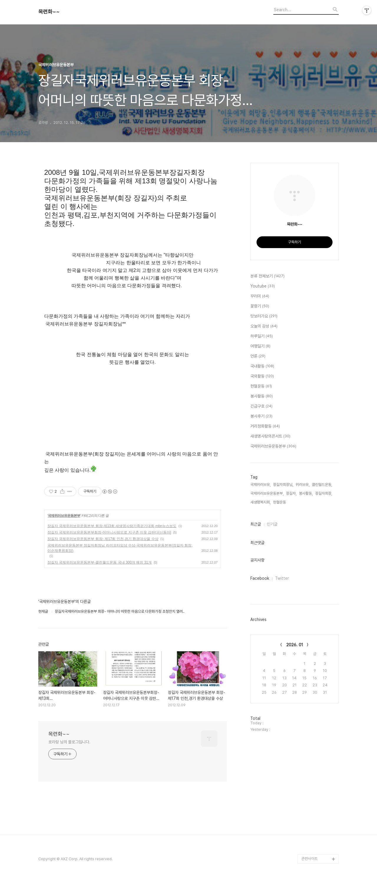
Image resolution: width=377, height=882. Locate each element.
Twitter (282, 578)
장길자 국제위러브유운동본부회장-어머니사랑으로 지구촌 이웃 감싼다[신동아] (109, 532)
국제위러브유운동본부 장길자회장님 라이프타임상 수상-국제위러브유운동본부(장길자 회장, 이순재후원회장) (120, 548)
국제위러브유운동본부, (267, 493)
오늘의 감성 (263, 326)
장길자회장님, (283, 484)
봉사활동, (306, 493)
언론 (257, 356)
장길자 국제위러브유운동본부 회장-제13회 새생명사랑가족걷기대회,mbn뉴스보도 (111, 526)
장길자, (291, 493)
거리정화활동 (265, 426)
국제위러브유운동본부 (64, 516)
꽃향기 (259, 306)
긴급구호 (261, 406)
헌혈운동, (280, 502)
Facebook (259, 578)
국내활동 (262, 366)
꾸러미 (259, 296)
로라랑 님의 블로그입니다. (69, 742)
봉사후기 (261, 416)
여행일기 (260, 346)
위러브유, (303, 484)
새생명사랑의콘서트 (270, 436)
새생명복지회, (260, 502)
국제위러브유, (260, 484)
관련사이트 (309, 858)
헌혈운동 (261, 386)
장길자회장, (323, 493)
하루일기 (261, 336)
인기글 (272, 524)
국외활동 (262, 376)
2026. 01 (294, 644)
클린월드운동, (322, 484)
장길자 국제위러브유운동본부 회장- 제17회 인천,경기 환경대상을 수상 (102, 539)
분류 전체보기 (267, 276)
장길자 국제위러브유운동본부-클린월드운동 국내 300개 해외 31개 (99, 562)
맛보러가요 (263, 316)
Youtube (262, 286)
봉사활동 (261, 396)
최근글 (255, 524)
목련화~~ (48, 12)
